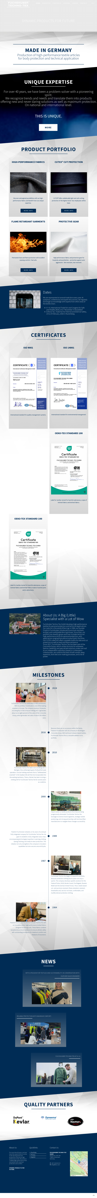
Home (38, 3)
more (48, 127)
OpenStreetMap (79, 1175)
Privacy (33, 1155)
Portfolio (57, 3)
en (93, 3)
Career (75, 3)
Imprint (33, 1157)
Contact (83, 3)
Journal (66, 3)
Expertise (46, 3)
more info (28, 211)
